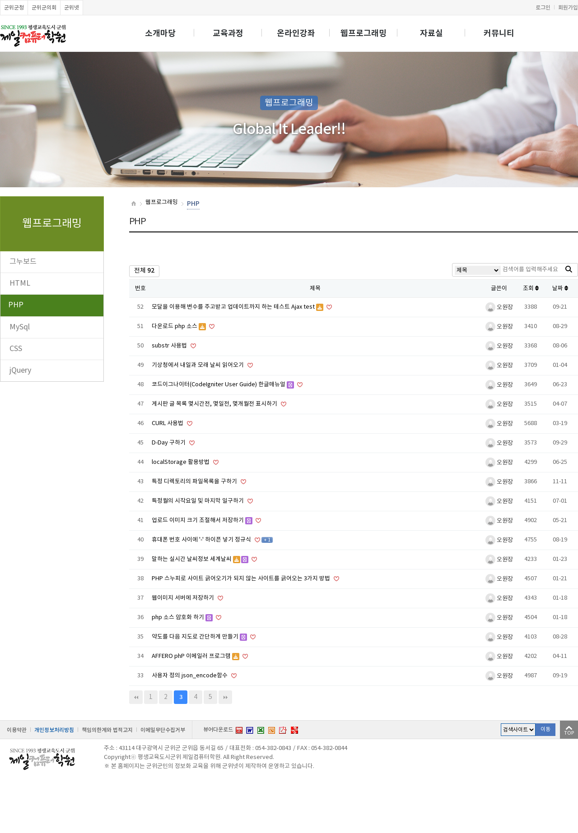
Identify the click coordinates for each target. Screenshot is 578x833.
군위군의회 (44, 8)
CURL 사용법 (168, 423)
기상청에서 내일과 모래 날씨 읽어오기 (198, 365)
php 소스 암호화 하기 (178, 617)
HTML (19, 283)
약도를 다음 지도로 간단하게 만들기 (196, 637)
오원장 (499, 307)
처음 (136, 697)
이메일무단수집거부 (162, 730)
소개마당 (160, 33)
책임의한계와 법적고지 (107, 730)
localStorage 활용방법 (181, 462)
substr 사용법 (170, 345)
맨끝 (225, 697)
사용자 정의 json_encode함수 (190, 675)
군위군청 (14, 8)
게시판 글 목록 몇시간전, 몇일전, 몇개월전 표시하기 (215, 404)
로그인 (543, 8)
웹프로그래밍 (363, 33)
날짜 (560, 288)
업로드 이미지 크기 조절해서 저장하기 (198, 520)
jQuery (20, 370)
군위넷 (71, 8)
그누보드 (23, 262)
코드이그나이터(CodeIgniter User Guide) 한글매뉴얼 (219, 384)
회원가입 (568, 8)
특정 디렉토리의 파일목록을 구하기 (195, 481)
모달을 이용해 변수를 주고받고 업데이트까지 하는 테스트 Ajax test (234, 307)
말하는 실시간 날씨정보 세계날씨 (192, 559)
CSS (15, 349)
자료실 (431, 33)
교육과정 (228, 33)
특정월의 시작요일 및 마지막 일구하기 (198, 501)
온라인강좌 (296, 33)
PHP (15, 305)
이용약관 (17, 730)
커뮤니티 (499, 33)
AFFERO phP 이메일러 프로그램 (192, 656)
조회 (531, 288)
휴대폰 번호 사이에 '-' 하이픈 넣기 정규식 (202, 540)
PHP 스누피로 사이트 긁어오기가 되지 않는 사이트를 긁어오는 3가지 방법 (241, 578)
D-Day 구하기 (169, 443)
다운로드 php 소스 (175, 326)
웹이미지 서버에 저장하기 (183, 598)
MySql (19, 327)
